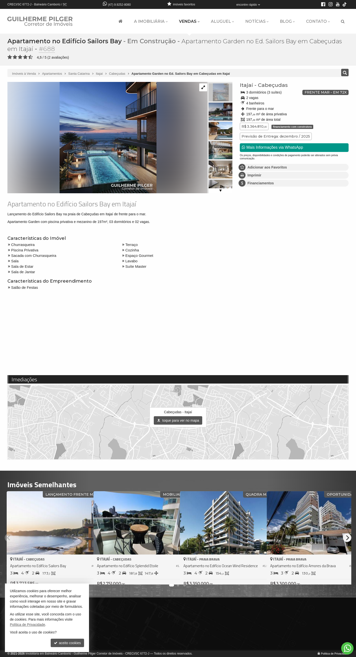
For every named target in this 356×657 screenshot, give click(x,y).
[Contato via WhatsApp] (347, 648)
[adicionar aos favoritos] (84, 576)
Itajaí (246, 85)
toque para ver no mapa (178, 420)
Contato (318, 21)
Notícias (256, 21)
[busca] (342, 21)
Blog (287, 21)
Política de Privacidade (335, 653)
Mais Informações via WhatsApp (272, 147)
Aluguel (222, 21)
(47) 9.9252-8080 (119, 4)
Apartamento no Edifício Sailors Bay (64, 41)
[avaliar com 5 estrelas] (30, 56)
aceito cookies (67, 643)
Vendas (189, 21)
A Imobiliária (151, 21)
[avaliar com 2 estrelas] (15, 56)
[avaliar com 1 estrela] (9, 56)
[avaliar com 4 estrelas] (25, 56)
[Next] (347, 537)
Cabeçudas (273, 85)
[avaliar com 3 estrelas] (20, 56)
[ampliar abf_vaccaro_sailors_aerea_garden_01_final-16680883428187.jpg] (81, 137)
